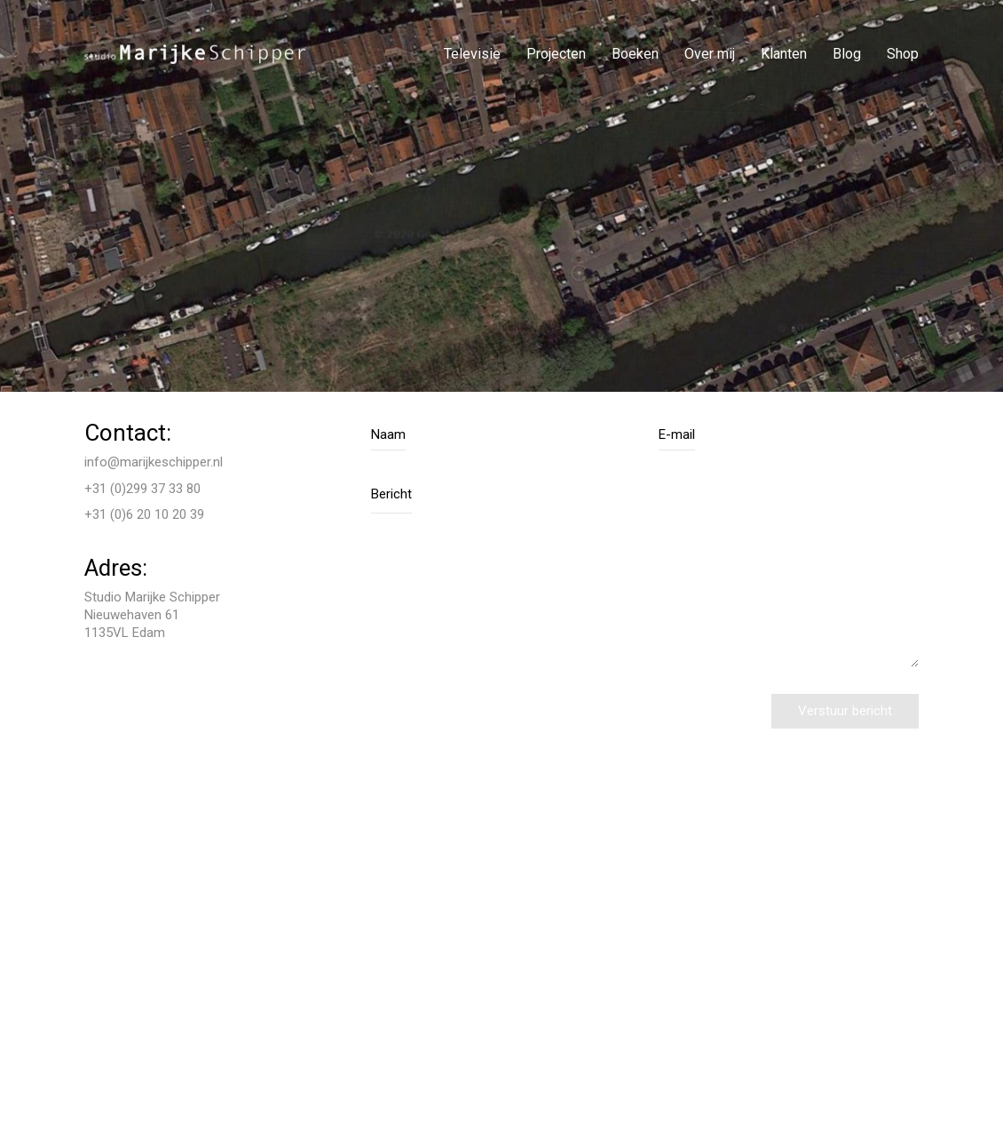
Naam (388, 434)
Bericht (391, 494)
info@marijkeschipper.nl (153, 462)
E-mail (677, 434)
